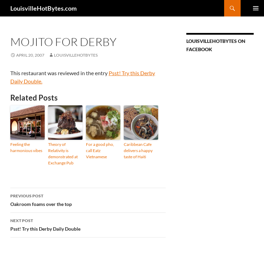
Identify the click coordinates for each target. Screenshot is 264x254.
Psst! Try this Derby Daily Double (88, 224)
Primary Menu (256, 8)
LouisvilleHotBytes (76, 55)
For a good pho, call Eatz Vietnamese (100, 150)
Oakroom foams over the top (88, 199)
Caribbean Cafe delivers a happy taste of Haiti (138, 150)
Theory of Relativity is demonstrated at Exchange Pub (63, 153)
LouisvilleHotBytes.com (43, 8)
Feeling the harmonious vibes (26, 147)
